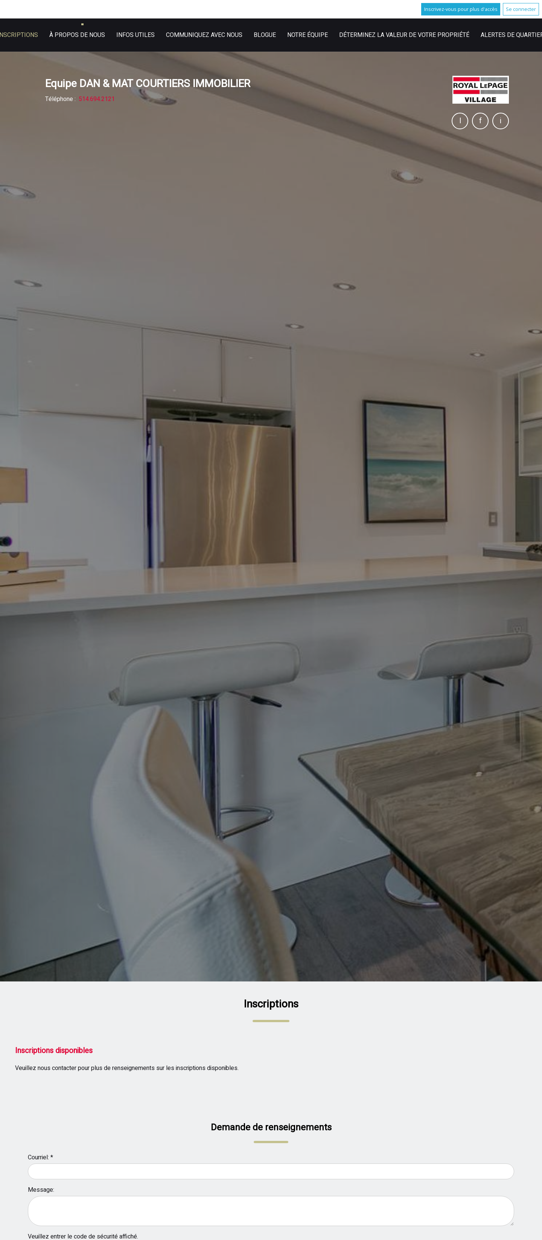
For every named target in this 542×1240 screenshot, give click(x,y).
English (373, 35)
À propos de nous (272, 35)
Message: (41, 1189)
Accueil (169, 35)
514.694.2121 (97, 99)
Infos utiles (330, 35)
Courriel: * (40, 1157)
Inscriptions (212, 35)
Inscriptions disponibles (54, 1050)
